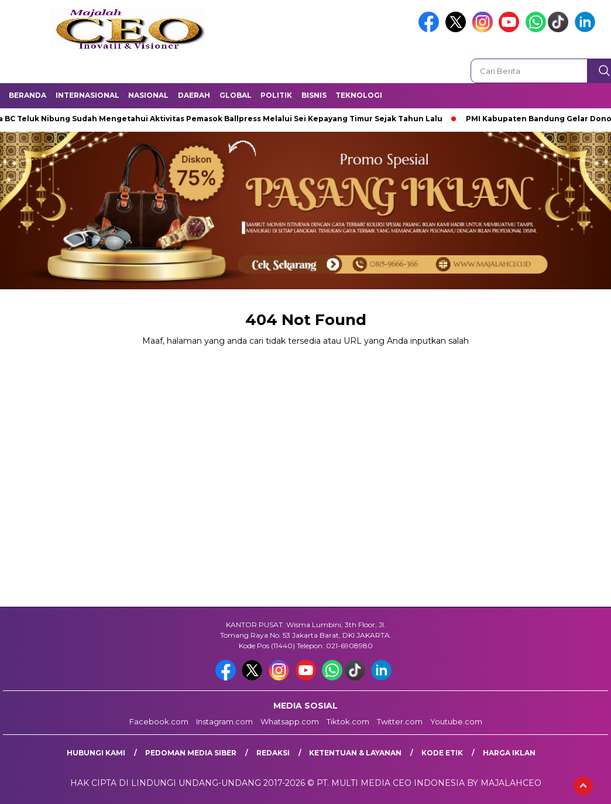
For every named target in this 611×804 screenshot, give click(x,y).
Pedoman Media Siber (190, 752)
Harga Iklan (509, 752)
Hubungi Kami (96, 752)
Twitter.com (400, 721)
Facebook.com (158, 721)
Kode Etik (442, 752)
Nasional (148, 95)
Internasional (87, 95)
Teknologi (358, 95)
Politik (276, 95)
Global (235, 95)
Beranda (27, 95)
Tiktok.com (348, 721)
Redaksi (273, 752)
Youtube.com (456, 721)
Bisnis (314, 95)
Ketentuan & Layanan (355, 752)
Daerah (194, 95)
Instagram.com (224, 721)
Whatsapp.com (289, 721)
